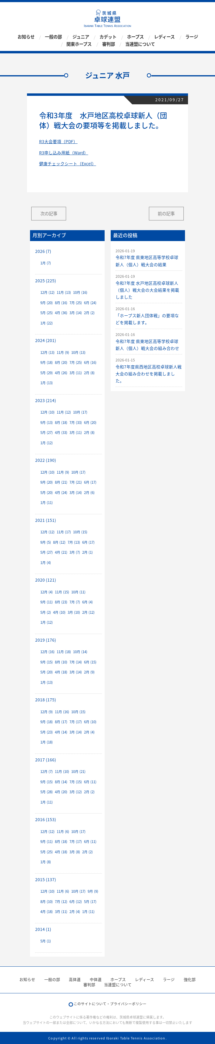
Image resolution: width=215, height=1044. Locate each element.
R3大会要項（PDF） (58, 141)
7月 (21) (75, 482)
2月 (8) (89, 372)
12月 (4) (46, 592)
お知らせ (26, 37)
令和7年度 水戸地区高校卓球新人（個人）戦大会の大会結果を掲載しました (147, 290)
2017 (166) (45, 760)
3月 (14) (75, 312)
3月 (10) (74, 612)
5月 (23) (46, 732)
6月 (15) (90, 662)
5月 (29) (46, 372)
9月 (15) (46, 662)
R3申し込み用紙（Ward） (63, 152)
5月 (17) (90, 901)
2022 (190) (45, 460)
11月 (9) (63, 352)
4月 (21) (61, 552)
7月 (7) (74, 602)
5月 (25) (46, 312)
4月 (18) (61, 672)
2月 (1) (87, 552)
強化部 (190, 979)
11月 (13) (64, 292)
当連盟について (140, 44)
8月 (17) (61, 721)
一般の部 (53, 37)
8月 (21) (61, 482)
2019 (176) (45, 640)
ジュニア (80, 37)
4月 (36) (61, 312)
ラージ (191, 37)
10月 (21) (78, 771)
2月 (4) (89, 732)
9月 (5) (45, 542)
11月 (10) (62, 771)
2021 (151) (45, 520)
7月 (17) (75, 721)
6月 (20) (90, 422)
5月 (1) (45, 941)
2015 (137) (45, 879)
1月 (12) (46, 442)
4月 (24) (61, 492)
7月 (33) (75, 422)
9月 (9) (93, 891)
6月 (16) (90, 362)
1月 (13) (46, 382)
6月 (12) (75, 901)
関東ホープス (79, 44)
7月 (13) (74, 542)
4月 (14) (61, 732)
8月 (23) (61, 602)
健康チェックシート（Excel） (67, 163)
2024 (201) (45, 340)
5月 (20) (46, 492)
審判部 (108, 44)
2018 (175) (45, 700)
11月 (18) (64, 651)
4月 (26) (61, 372)
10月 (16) (80, 292)
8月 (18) (61, 422)
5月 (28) (46, 791)
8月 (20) (61, 362)
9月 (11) (46, 602)
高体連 (75, 979)
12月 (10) (47, 412)
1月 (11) (46, 502)
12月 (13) (47, 352)
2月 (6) (89, 492)
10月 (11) (78, 592)
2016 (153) (45, 819)
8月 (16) (61, 302)
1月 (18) (46, 742)
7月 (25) (75, 302)
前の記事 (166, 213)
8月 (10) (61, 662)
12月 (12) (47, 292)
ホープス (135, 37)
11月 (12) (64, 412)
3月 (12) (75, 791)
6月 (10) (90, 721)
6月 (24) (90, 302)
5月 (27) (46, 432)
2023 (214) (45, 400)
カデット (107, 37)
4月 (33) (61, 432)
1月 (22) (46, 323)
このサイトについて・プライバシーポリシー (110, 1003)
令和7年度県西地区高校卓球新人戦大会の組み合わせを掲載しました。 (149, 374)
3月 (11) (75, 372)
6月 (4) (87, 602)
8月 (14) (61, 781)
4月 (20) (61, 791)
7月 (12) (61, 901)
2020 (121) (45, 580)
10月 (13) (78, 352)
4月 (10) (59, 612)
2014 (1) (43, 929)
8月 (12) (59, 542)
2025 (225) (45, 280)
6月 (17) (90, 482)
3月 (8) (74, 851)
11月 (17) (64, 532)
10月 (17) (80, 412)
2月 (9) (89, 672)
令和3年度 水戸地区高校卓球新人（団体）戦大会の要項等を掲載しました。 (103, 120)
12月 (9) (46, 711)
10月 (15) (80, 532)
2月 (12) (88, 612)
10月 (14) (80, 651)
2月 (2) (89, 312)
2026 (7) (43, 251)
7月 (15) (75, 781)
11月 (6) (63, 831)
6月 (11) (90, 781)
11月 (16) (62, 711)
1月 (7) (45, 263)
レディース (164, 37)
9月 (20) (46, 302)
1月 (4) (45, 562)
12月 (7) (46, 771)
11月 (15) (62, 592)
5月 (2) (45, 612)
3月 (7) (74, 552)
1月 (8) (45, 861)
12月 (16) (47, 651)
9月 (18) (46, 362)
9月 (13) (46, 422)
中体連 (96, 979)
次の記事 (48, 213)
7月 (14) (75, 662)
